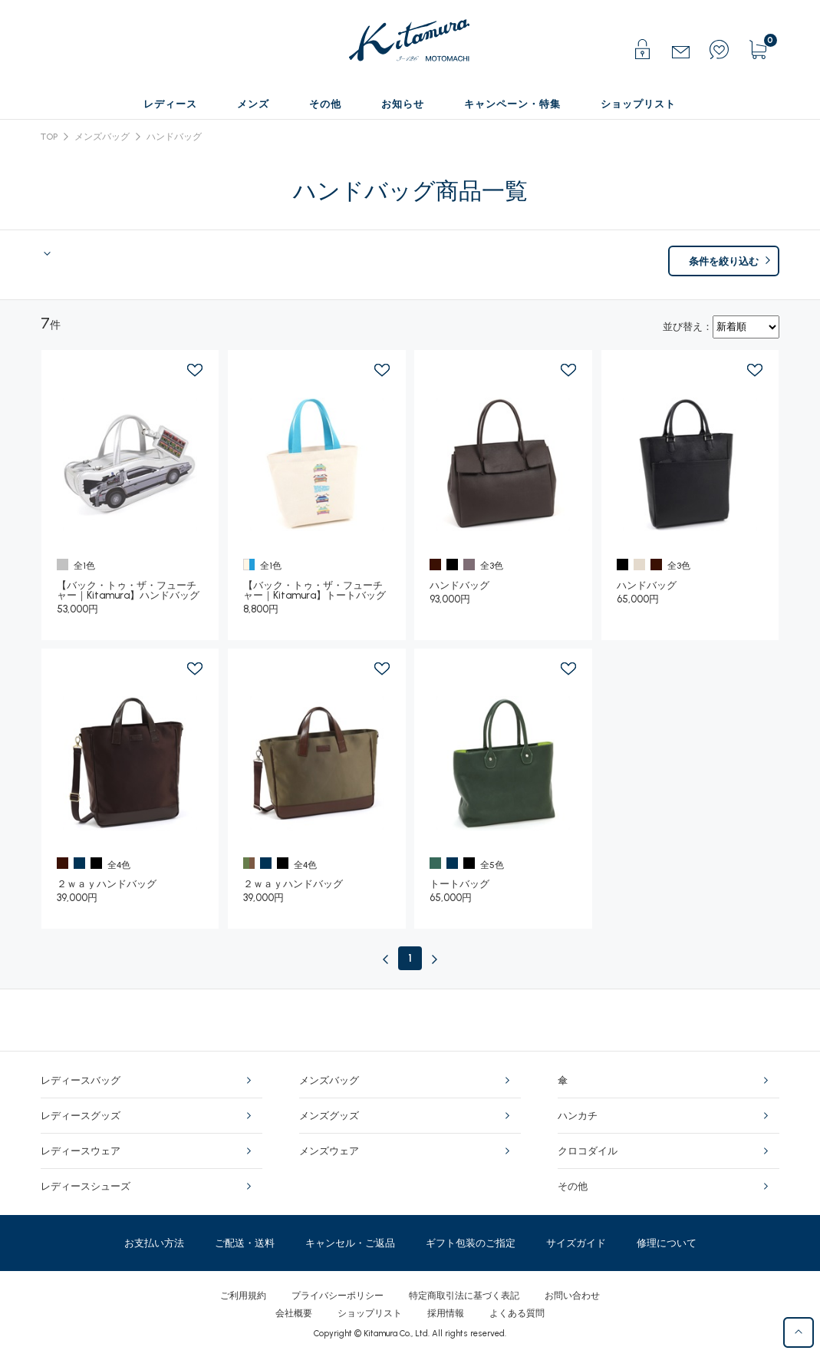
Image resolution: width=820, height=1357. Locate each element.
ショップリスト (370, 1313)
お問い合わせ (572, 1295)
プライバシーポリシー (337, 1295)
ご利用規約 (243, 1295)
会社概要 (293, 1313)
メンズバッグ (102, 136)
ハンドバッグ (174, 136)
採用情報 (445, 1313)
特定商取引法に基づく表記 (464, 1295)
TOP (49, 136)
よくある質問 (517, 1313)
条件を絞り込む (724, 261)
